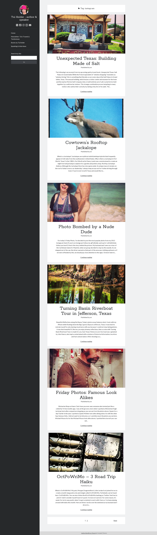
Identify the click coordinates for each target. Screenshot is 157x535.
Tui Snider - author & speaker (24, 18)
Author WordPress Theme (88, 533)
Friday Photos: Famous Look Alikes (86, 368)
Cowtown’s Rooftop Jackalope (86, 118)
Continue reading (86, 91)
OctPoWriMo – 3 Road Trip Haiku (86, 452)
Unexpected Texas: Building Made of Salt (86, 34)
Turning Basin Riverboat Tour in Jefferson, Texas (86, 284)
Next (115, 520)
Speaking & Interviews (18, 46)
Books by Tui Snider (18, 43)
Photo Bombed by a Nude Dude (86, 202)
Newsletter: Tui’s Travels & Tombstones (20, 38)
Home (13, 33)
